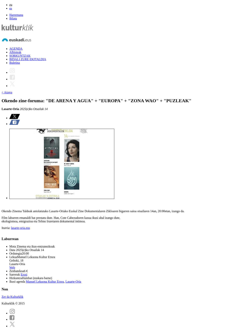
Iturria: (6, 228)
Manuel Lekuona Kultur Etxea (45, 281)
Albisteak (15, 52)
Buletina (14, 62)
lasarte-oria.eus (20, 228)
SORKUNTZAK (19, 55)
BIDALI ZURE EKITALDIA (27, 59)
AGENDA (16, 48)
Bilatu (13, 18)
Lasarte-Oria (73, 281)
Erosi (24, 274)
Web (12, 267)
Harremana (16, 15)
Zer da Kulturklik (12, 296)
